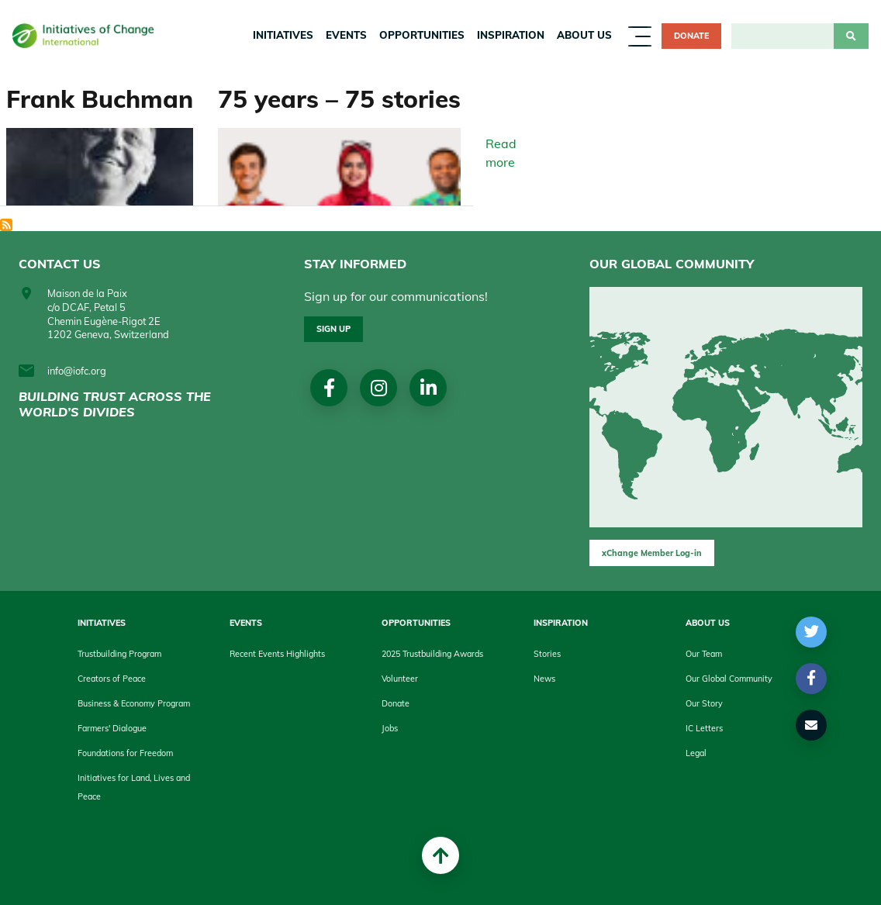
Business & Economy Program (134, 703)
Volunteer (400, 678)
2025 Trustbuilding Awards (432, 653)
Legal (696, 753)
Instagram (378, 387)
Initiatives (283, 35)
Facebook (329, 387)
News (544, 678)
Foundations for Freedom (125, 753)
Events (346, 35)
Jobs (390, 728)
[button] (811, 632)
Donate (691, 35)
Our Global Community (729, 678)
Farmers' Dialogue (112, 728)
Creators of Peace (112, 678)
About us (584, 35)
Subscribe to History (6, 225)
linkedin (428, 387)
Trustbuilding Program (119, 653)
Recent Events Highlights (277, 653)
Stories (547, 653)
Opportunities (422, 35)
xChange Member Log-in (652, 552)
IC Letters (704, 728)
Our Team (704, 653)
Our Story (704, 703)
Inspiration (510, 35)
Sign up (333, 328)
